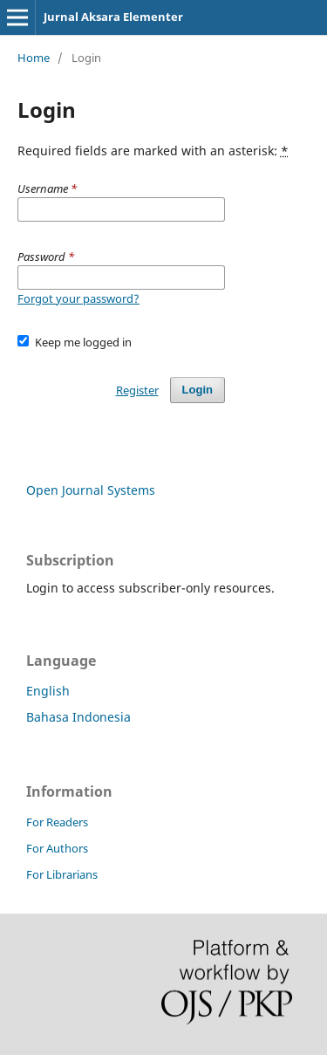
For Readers (57, 822)
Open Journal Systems (90, 490)
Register (137, 390)
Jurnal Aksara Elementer (113, 16)
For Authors (57, 848)
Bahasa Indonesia (78, 717)
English (48, 690)
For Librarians (62, 874)
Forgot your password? (78, 298)
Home (33, 57)
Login (197, 389)
